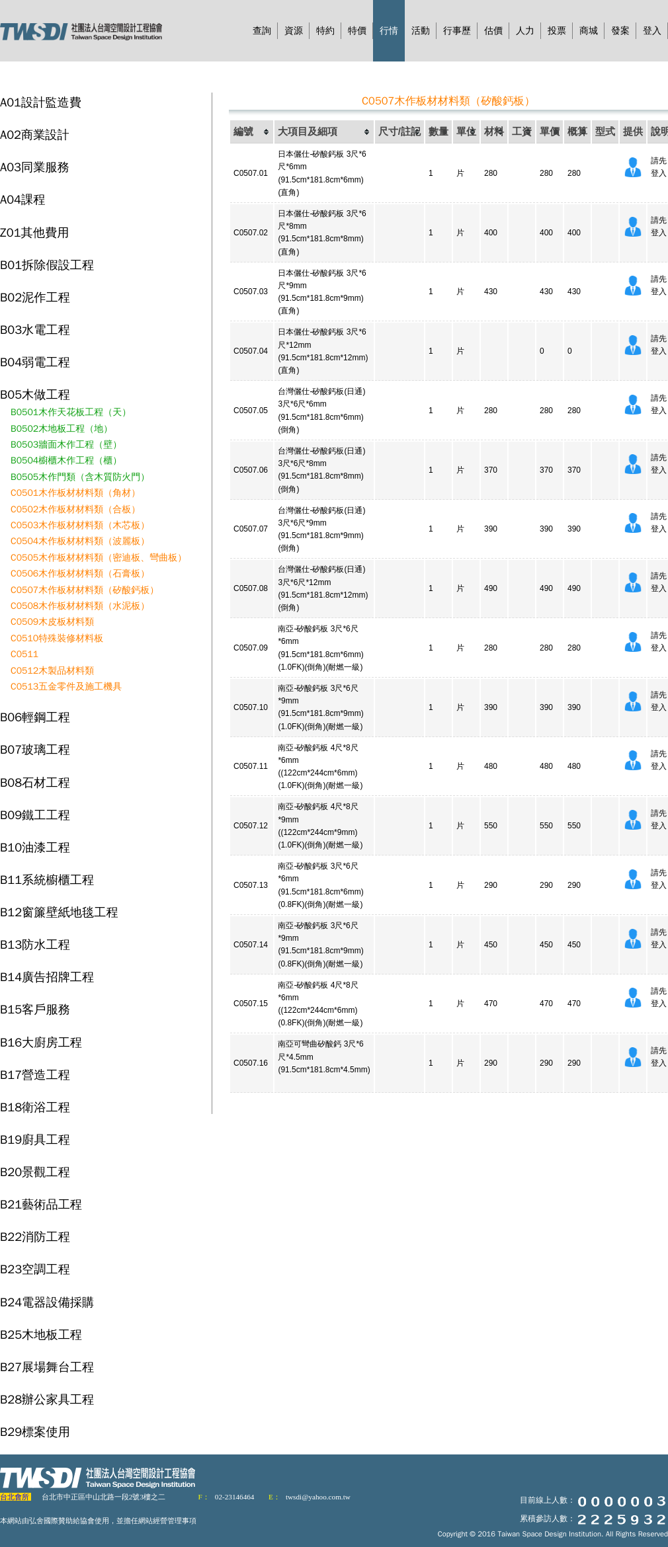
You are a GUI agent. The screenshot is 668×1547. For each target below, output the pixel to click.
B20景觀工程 (35, 1171)
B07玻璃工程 (35, 749)
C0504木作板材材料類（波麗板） (80, 541)
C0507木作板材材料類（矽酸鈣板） (85, 590)
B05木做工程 (35, 394)
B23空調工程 (35, 1269)
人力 (525, 30)
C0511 (24, 654)
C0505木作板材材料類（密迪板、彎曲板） (99, 557)
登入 (652, 30)
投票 (557, 30)
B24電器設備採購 (47, 1302)
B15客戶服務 (35, 1009)
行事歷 (457, 30)
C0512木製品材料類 (52, 670)
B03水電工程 (35, 329)
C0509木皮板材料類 (52, 621)
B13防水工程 (35, 944)
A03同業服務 (34, 167)
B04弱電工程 (35, 362)
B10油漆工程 (35, 847)
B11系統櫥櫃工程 (47, 879)
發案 (620, 30)
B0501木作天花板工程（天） (71, 412)
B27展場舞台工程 (47, 1366)
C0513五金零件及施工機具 (66, 686)
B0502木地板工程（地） (61, 428)
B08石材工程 (35, 782)
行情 (389, 30)
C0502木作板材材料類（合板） (75, 509)
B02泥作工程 (35, 297)
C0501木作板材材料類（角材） (75, 492)
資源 (293, 30)
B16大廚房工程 (41, 1042)
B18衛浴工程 (35, 1107)
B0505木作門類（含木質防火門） (80, 477)
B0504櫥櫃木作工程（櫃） (66, 460)
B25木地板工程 (41, 1334)
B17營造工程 (35, 1074)
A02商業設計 (34, 134)
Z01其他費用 (34, 232)
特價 (357, 30)
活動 (420, 30)
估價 (493, 30)
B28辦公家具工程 (47, 1399)
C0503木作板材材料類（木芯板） (80, 525)
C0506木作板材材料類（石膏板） (80, 573)
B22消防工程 (35, 1236)
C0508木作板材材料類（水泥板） (80, 606)
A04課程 (22, 199)
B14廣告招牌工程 (47, 976)
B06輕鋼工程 (35, 717)
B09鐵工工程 (35, 814)
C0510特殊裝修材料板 (57, 638)
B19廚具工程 (35, 1139)
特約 (325, 30)
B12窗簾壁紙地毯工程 (59, 912)
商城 (588, 30)
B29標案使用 (35, 1431)
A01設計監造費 (40, 102)
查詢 (262, 30)
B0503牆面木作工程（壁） (66, 444)
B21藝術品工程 (41, 1204)
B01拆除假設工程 (47, 264)
